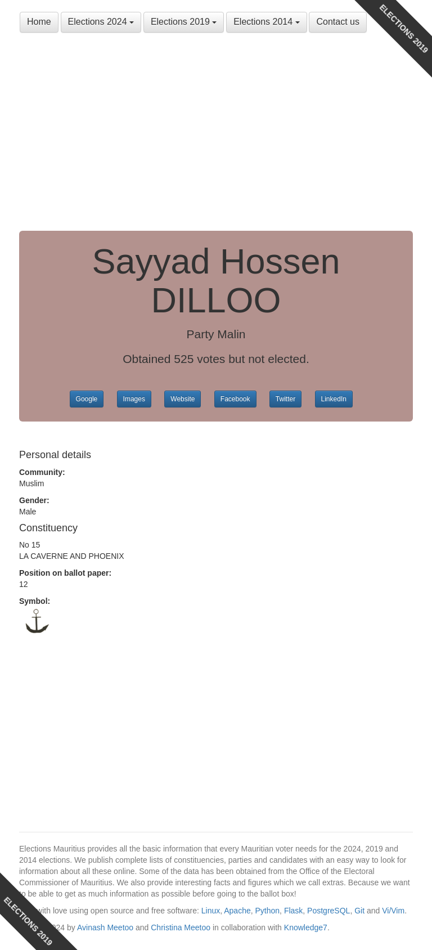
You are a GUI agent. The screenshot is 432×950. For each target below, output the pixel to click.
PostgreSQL (328, 910)
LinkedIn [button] (333, 399)
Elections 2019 (184, 21)
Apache (237, 910)
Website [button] (182, 399)
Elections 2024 (101, 21)
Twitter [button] (285, 399)
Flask (293, 910)
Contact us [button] (337, 21)
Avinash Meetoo (105, 927)
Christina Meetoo (180, 927)
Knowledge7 (305, 927)
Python (267, 910)
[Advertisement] (216, 135)
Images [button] (134, 399)
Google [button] (87, 399)
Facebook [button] (235, 399)
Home (39, 21)
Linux (210, 910)
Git (359, 910)
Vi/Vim (393, 910)
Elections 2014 (266, 21)
